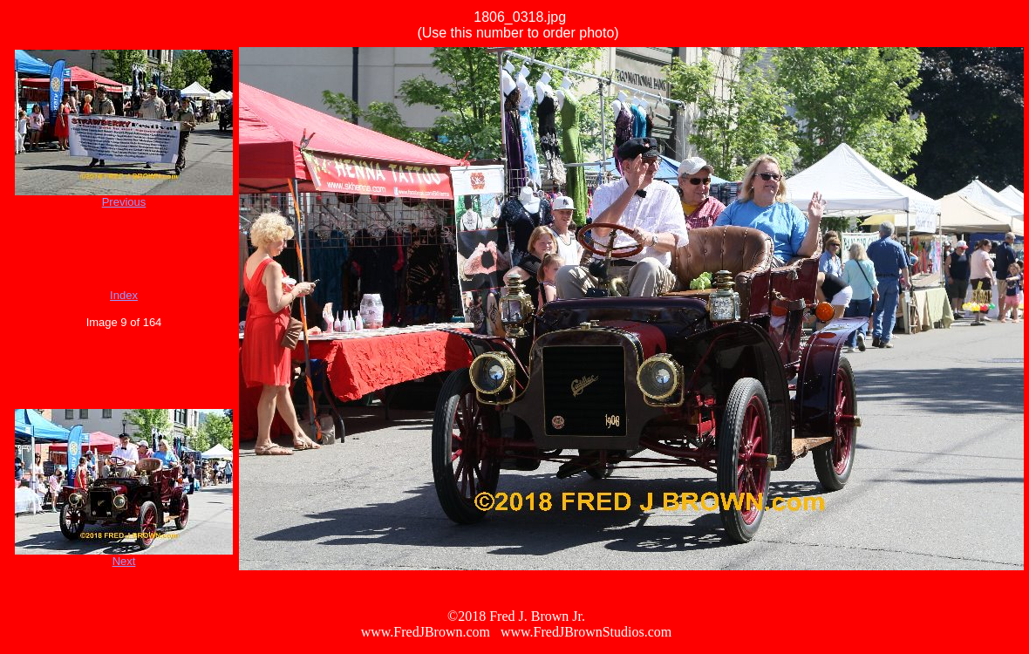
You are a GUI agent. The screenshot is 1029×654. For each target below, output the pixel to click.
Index (124, 295)
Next (124, 561)
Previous (124, 201)
